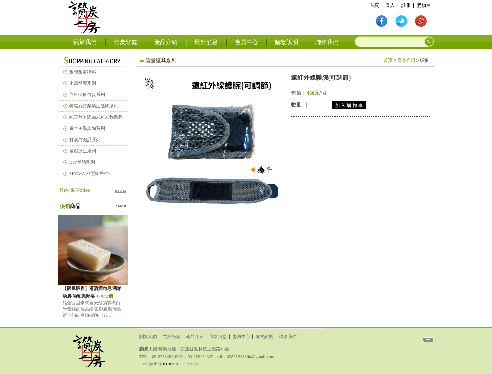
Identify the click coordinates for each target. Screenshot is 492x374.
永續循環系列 (82, 83)
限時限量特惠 (82, 72)
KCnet (169, 363)
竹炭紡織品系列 (84, 139)
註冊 (405, 5)
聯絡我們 (327, 42)
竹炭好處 (125, 42)
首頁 (84, 17)
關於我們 (85, 42)
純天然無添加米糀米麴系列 (96, 117)
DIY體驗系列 (82, 162)
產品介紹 (165, 42)
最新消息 (206, 42)
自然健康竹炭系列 (87, 94)
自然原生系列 (82, 150)
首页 (388, 60)
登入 (390, 5)
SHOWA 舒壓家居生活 (91, 173)
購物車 (423, 5)
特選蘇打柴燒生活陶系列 (93, 105)
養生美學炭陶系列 (87, 128)
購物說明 (286, 42)
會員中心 (246, 42)
